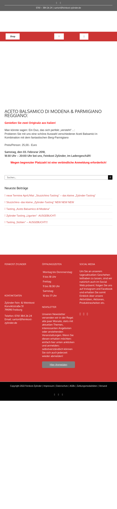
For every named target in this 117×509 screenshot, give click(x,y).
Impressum (49, 386)
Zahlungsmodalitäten (87, 386)
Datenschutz (62, 386)
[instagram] (60, 3)
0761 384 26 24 (23, 315)
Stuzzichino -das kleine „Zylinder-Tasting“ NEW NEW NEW (40, 202)
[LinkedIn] (87, 314)
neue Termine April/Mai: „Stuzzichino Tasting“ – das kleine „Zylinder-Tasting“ (51, 195)
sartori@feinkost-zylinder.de (67, 7)
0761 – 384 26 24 (44, 7)
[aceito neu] (58, 74)
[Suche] (110, 177)
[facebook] (56, 3)
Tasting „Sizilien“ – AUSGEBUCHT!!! (27, 222)
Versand (103, 386)
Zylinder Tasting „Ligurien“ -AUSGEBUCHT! (31, 215)
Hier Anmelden (58, 364)
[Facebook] (80, 314)
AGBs (72, 386)
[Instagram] (83, 314)
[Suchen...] (56, 177)
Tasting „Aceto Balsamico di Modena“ (28, 208)
